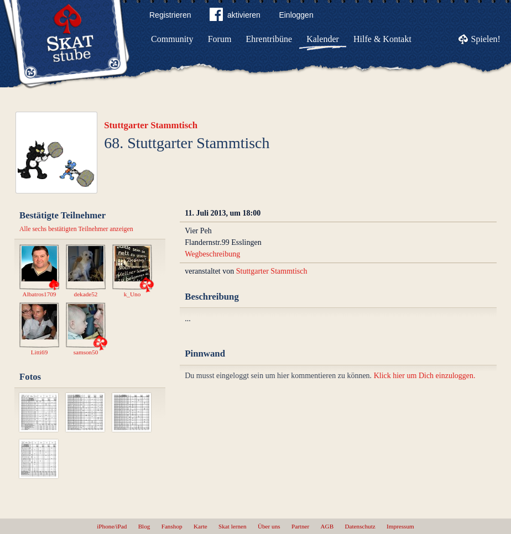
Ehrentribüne (269, 39)
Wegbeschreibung (212, 254)
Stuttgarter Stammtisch (150, 125)
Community (172, 39)
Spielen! (485, 39)
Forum (220, 39)
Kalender (322, 39)
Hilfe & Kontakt (382, 39)
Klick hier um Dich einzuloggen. (425, 375)
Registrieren (170, 15)
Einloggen (296, 15)
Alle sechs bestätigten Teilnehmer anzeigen (76, 229)
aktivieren (235, 17)
